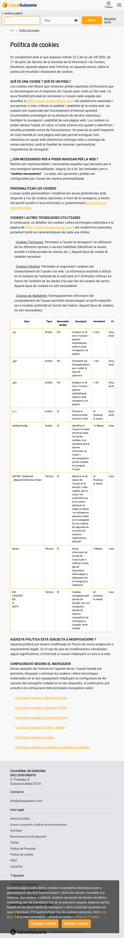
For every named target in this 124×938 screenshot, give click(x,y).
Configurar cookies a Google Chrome (41, 717)
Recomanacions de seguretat (28, 837)
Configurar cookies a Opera (34, 737)
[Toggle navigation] (119, 5)
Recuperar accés (110, 20)
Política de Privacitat (23, 849)
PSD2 (13, 861)
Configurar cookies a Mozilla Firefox (41, 707)
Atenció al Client (20, 819)
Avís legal (16, 830)
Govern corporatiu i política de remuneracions (38, 825)
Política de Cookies (85, 917)
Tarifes (14, 843)
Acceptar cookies (43, 923)
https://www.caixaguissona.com (50, 101)
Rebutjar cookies (76, 923)
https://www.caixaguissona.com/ (49, 227)
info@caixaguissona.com (26, 801)
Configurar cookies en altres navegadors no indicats (52, 747)
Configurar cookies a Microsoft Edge (41, 698)
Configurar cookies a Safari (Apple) (40, 727)
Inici (12, 30)
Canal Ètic (16, 867)
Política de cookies (21, 854)
